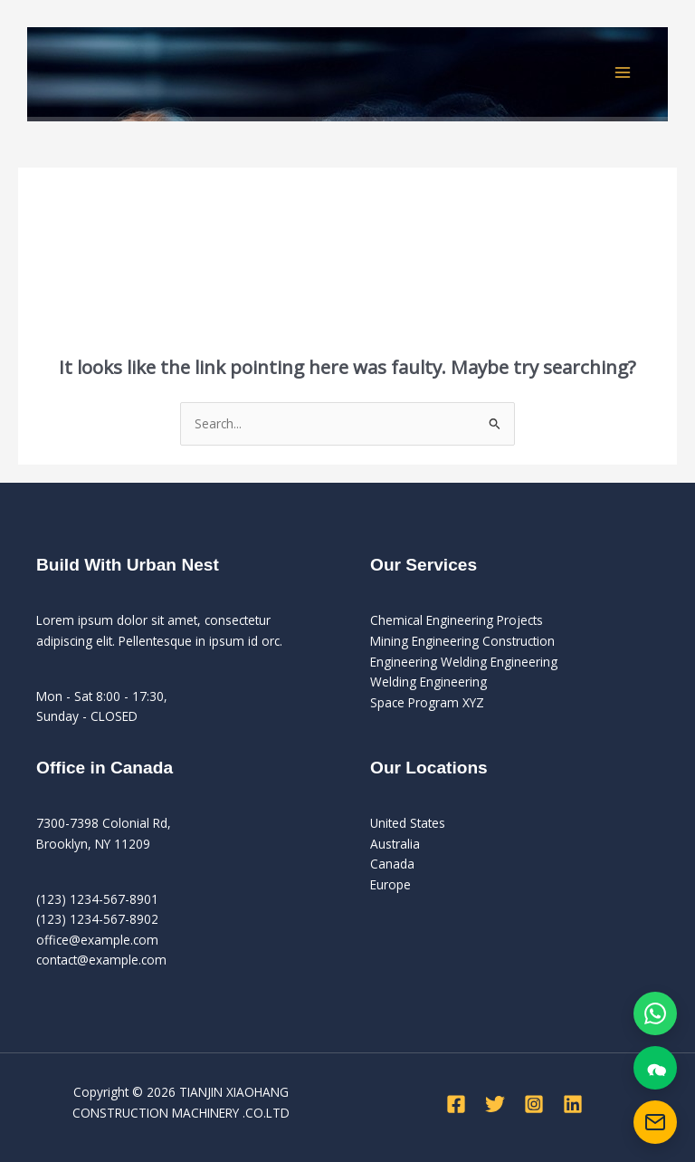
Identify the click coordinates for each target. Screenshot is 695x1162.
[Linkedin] (573, 1104)
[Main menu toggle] (623, 72)
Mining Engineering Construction (462, 640)
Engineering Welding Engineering (463, 661)
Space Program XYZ (427, 702)
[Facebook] (456, 1104)
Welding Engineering (428, 681)
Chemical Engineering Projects (456, 620)
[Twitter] (495, 1104)
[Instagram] (534, 1104)
